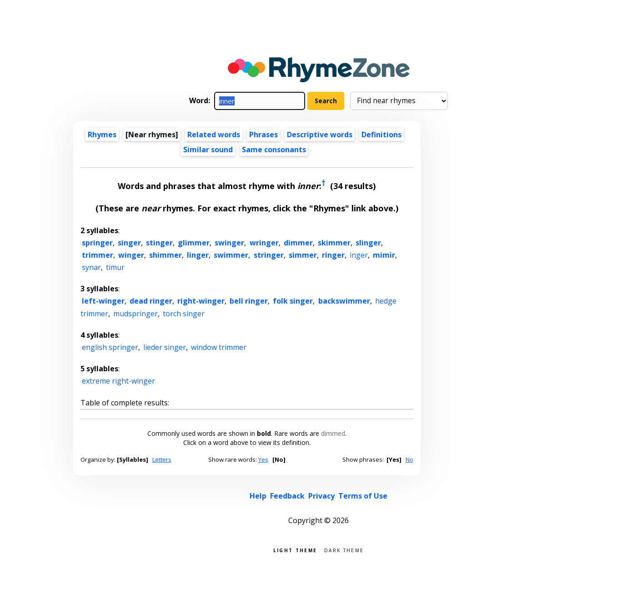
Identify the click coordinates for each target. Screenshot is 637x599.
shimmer (165, 255)
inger (359, 255)
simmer (303, 255)
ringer (333, 255)
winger (131, 255)
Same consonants (274, 150)
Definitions (381, 135)
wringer (264, 243)
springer (97, 243)
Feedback (287, 496)
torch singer (184, 314)
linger (198, 255)
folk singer (293, 301)
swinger (229, 243)
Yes (263, 459)
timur (115, 267)
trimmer (97, 255)
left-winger (103, 301)
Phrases (263, 135)
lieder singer (164, 347)
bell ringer (249, 301)
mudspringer (135, 314)
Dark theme (344, 549)
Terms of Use (362, 496)
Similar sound (208, 150)
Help (258, 496)
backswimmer (344, 301)
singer (129, 243)
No (409, 459)
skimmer (334, 243)
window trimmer (218, 347)
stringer (269, 255)
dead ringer (151, 301)
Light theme (295, 549)
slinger (368, 243)
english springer (110, 347)
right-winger (201, 301)
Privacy (321, 496)
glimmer (194, 243)
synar (91, 267)
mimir (384, 255)
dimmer (298, 243)
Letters (161, 459)
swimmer (231, 255)
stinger (159, 243)
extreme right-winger (118, 381)
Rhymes (102, 135)
